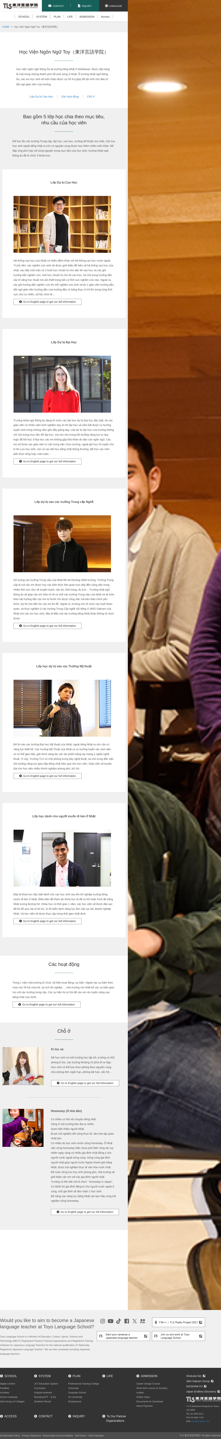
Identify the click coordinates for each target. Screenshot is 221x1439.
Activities (4, 1392)
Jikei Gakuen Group (198, 1381)
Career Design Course (148, 1383)
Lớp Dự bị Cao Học (41, 96)
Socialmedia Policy (10, 1435)
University (73, 1388)
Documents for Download (149, 1401)
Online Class (143, 1397)
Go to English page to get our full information (49, 301)
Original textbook (43, 1392)
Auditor (140, 1392)
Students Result (42, 1401)
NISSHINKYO (194, 1386)
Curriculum (40, 1388)
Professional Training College (83, 1383)
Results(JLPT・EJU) (45, 1397)
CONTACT (46, 1416)
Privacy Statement (31, 1435)
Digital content (7, 1383)
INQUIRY (79, 1416)
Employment (74, 1401)
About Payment (144, 1406)
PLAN (57, 16)
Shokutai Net (193, 1375)
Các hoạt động (70, 96)
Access (105, 16)
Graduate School (77, 1392)
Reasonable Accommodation (58, 1435)
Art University (75, 1397)
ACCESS (10, 1416)
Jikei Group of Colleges (12, 1401)
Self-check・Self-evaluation (89, 1435)
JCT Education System (46, 1383)
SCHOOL (24, 16)
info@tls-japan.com (200, 1421)
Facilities (4, 1388)
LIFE (70, 16)
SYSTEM (41, 16)
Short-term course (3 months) (151, 1388)
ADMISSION (86, 16)
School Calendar (9, 1397)
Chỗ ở (90, 96)
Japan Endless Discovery (201, 1391)
